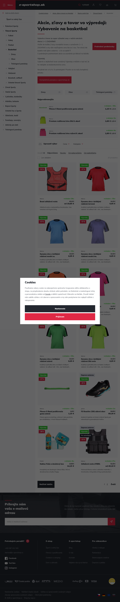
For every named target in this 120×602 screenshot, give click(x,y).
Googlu (48, 294)
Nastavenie (60, 309)
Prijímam (60, 317)
